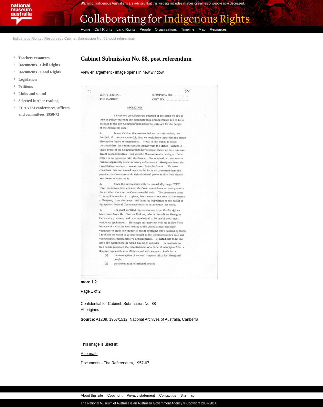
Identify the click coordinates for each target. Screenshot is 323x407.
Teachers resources (34, 58)
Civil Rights (103, 29)
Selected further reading (38, 101)
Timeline (188, 29)
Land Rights (126, 29)
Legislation (27, 79)
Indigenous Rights (27, 38)
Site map (187, 395)
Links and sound (32, 93)
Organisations (166, 29)
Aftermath (89, 353)
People (145, 29)
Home (86, 29)
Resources (218, 29)
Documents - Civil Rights (39, 65)
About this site (92, 395)
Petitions (25, 86)
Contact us (167, 395)
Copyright (114, 395)
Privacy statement (141, 395)
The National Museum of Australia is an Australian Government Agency (131, 403)
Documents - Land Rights (39, 72)
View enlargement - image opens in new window (122, 72)
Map (202, 29)
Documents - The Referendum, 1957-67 (115, 363)
